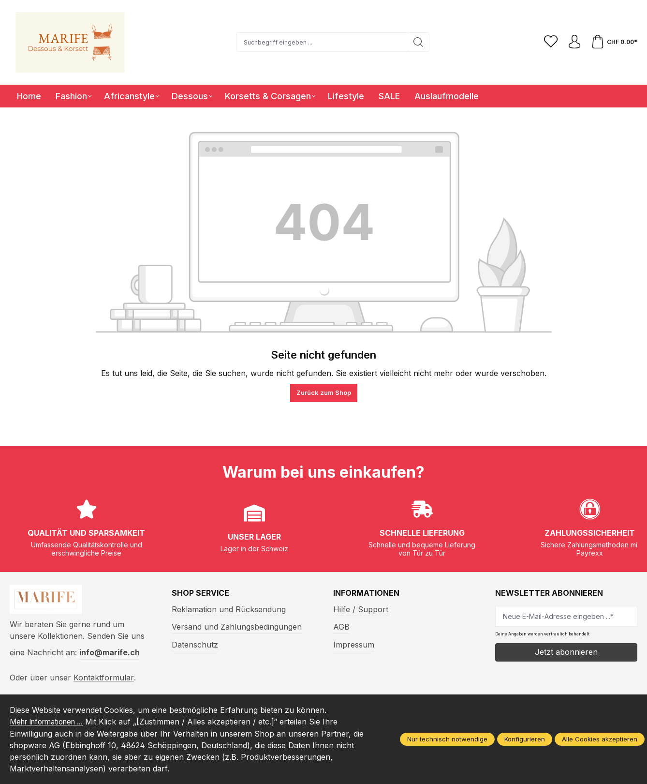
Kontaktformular (104, 679)
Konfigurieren (524, 739)
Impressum (353, 644)
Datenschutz (195, 644)
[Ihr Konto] (573, 42)
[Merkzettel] (549, 42)
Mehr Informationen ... (51, 722)
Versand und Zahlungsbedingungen (237, 627)
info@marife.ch (109, 655)
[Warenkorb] (613, 42)
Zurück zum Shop (323, 392)
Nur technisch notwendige (447, 739)
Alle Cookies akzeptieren (599, 739)
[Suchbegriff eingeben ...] (321, 42)
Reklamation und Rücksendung (229, 609)
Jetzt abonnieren (566, 652)
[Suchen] (417, 42)
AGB (341, 627)
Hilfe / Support (360, 609)
